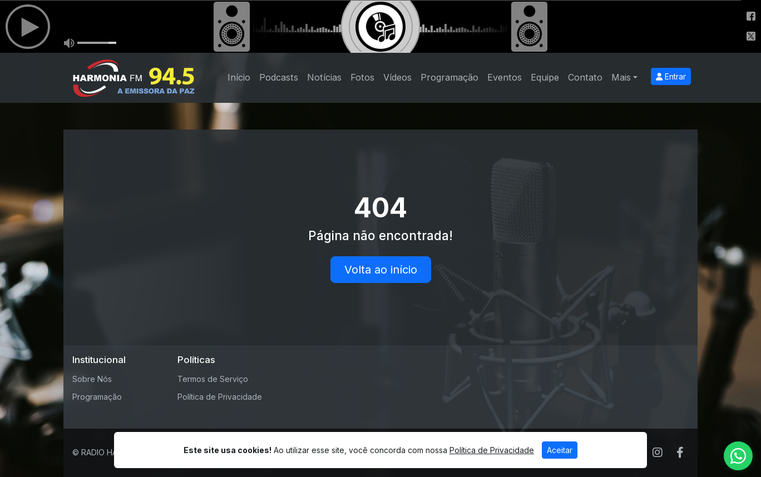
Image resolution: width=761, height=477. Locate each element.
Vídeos (397, 77)
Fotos (362, 77)
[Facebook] (680, 452)
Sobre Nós (92, 379)
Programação (449, 77)
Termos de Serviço (212, 379)
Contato (585, 77)
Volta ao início (380, 269)
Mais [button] (621, 77)
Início (239, 77)
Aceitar (559, 451)
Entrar (671, 76)
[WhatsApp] (738, 455)
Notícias (324, 77)
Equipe (545, 77)
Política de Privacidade (219, 396)
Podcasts (278, 77)
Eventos (504, 77)
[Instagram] (658, 452)
